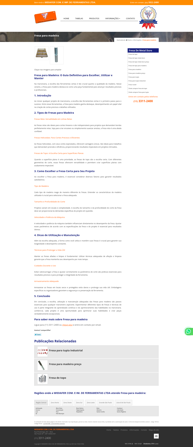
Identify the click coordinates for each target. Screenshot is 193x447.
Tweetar (37, 334)
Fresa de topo (132, 54)
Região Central (41, 403)
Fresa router (132, 85)
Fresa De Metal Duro (140, 50)
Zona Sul (79, 403)
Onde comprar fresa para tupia (138, 92)
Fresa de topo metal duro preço (138, 62)
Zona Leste (91, 403)
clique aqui (67, 324)
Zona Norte (55, 403)
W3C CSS (138, 444)
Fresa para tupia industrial (137, 81)
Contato (130, 18)
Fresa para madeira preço (136, 73)
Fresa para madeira (134, 69)
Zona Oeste (67, 403)
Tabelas (79, 18)
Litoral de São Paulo (123, 403)
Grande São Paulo (105, 403)
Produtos (94, 18)
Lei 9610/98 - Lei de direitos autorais (54, 423)
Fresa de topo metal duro (136, 58)
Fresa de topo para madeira (137, 66)
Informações (112, 18)
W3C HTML (129, 444)
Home (66, 18)
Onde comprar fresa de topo (137, 88)
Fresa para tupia (133, 77)
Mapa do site (154, 430)
